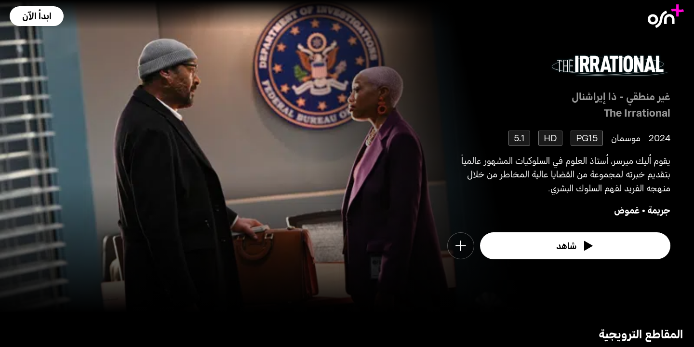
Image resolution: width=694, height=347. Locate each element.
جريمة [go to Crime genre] (658, 209)
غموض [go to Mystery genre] (627, 209)
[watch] (575, 245)
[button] (37, 16)
